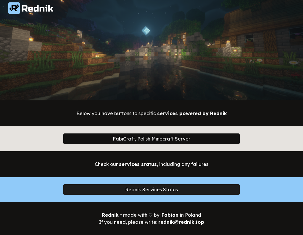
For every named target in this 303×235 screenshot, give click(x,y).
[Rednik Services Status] (151, 189)
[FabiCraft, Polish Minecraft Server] (151, 138)
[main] (152, 113)
